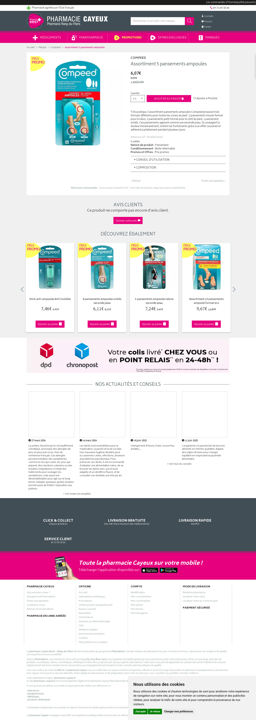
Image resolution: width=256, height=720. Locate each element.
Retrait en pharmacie (194, 578)
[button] (138, 98)
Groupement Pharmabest (41, 582)
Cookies (83, 624)
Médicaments (47, 37)
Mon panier (137, 590)
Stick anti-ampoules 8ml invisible (50, 299)
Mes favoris (137, 595)
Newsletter (85, 599)
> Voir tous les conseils (179, 464)
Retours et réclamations (40, 595)
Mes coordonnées (141, 582)
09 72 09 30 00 (206, 516)
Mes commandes (140, 586)
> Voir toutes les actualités (77, 494)
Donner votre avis (128, 221)
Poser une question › (213, 181)
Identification (138, 578)
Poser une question (38, 586)
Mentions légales (88, 615)
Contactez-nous (36, 590)
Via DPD (154, 516)
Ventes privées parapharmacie (96, 590)
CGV (81, 611)
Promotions (128, 37)
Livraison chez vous (194, 582)
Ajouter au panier (169, 99)
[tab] (178, 160)
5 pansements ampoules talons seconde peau (154, 301)
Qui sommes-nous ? (38, 578)
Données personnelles (92, 620)
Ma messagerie (139, 599)
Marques (209, 37)
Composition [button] (145, 167)
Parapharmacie (87, 37)
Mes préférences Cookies (93, 628)
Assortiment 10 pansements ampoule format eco (206, 301)
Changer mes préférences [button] (178, 711)
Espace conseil (87, 595)
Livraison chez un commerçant (200, 586)
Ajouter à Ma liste (205, 98)
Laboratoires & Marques (92, 582)
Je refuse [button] (155, 711)
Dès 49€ (102, 518)
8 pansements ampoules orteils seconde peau (102, 301)
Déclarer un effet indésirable (94, 607)
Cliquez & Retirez (50, 516)
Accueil (30, 48)
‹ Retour (136, 181)
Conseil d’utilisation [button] (152, 160)
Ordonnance (86, 603)
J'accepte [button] (140, 711)
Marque (42, 48)
